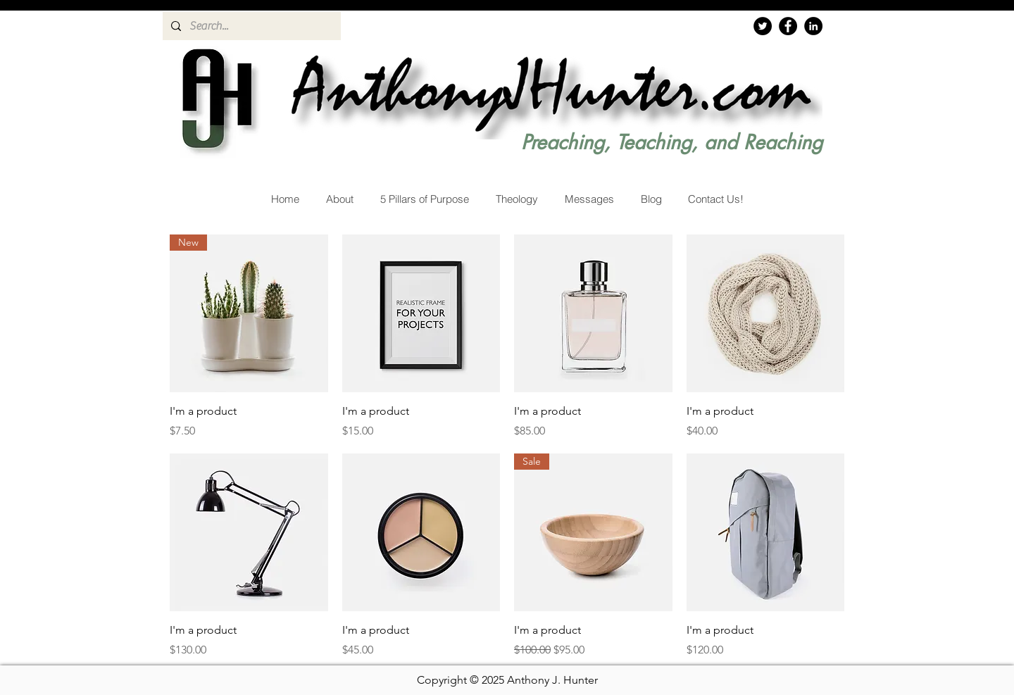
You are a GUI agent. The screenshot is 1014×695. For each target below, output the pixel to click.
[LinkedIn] (813, 26)
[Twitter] (762, 26)
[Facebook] (788, 26)
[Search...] (250, 26)
